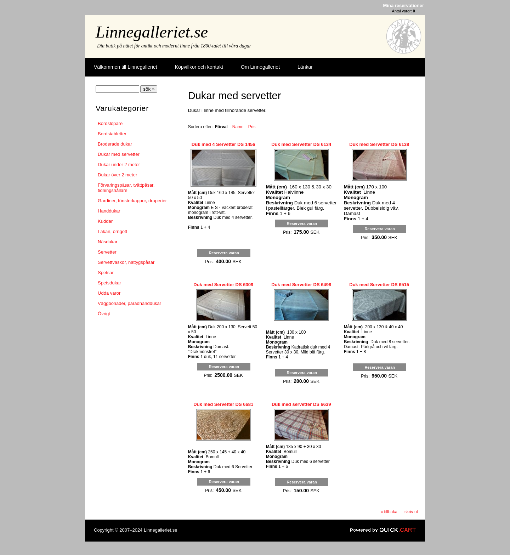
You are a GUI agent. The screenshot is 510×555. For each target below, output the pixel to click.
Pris (252, 126)
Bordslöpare (110, 123)
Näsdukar (108, 241)
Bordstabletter (112, 133)
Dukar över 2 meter (117, 174)
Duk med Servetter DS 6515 (379, 284)
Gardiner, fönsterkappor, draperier (132, 200)
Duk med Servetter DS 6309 (223, 284)
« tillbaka (389, 511)
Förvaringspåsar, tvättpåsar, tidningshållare (126, 187)
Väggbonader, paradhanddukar (129, 303)
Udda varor (109, 293)
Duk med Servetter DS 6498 (301, 284)
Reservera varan (224, 253)
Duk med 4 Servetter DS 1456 (223, 144)
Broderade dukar (115, 144)
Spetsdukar (109, 282)
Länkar (305, 67)
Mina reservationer (403, 5)
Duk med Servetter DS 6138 (379, 144)
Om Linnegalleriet (260, 67)
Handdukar (109, 211)
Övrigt (104, 313)
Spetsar (106, 272)
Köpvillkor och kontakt (199, 67)
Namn (238, 126)
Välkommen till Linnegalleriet (125, 67)
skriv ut (411, 511)
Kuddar (105, 221)
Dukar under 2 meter (119, 164)
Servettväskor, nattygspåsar (126, 262)
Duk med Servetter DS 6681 (223, 404)
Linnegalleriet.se (152, 32)
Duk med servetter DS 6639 (301, 404)
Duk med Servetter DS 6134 (301, 144)
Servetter (107, 252)
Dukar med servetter (119, 154)
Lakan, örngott (112, 231)
